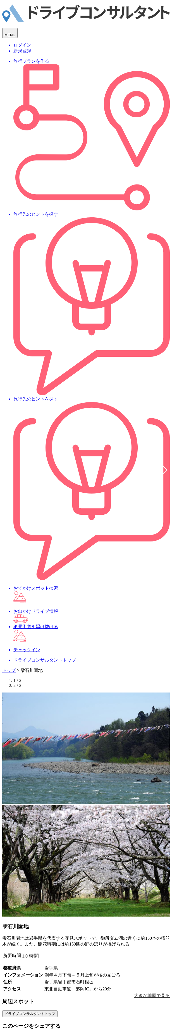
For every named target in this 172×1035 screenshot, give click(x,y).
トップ (9, 670)
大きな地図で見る (152, 995)
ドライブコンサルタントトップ (29, 1014)
